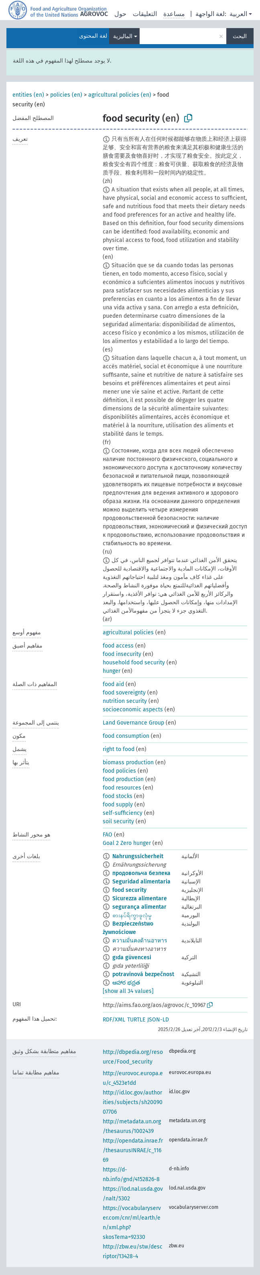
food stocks (117, 796)
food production (123, 779)
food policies (119, 770)
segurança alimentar (139, 906)
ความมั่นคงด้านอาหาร (139, 940)
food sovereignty (124, 692)
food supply (118, 804)
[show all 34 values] (128, 991)
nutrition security (125, 701)
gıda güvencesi (131, 957)
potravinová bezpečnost (143, 974)
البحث (240, 36)
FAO (107, 834)
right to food (118, 749)
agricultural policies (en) (119, 94)
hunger (111, 671)
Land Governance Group (133, 722)
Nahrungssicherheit (137, 856)
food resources (122, 787)
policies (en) (66, 94)
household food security (134, 662)
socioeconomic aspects (133, 709)
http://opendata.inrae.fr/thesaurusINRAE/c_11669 (133, 1150)
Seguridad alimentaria (141, 881)
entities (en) (28, 94)
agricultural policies (128, 632)
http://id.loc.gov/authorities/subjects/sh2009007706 (132, 1102)
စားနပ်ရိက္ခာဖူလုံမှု (132, 915)
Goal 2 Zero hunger (127, 843)
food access (118, 645)
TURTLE (136, 1019)
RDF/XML (114, 1019)
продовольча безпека (141, 873)
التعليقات (145, 14)
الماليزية (122, 36)
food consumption (126, 736)
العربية (238, 14)
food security (129, 890)
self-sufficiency (122, 813)
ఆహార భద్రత (126, 982)
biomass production (128, 762)
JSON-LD (158, 1019)
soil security (118, 821)
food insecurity (122, 654)
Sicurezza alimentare (139, 898)
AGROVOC (94, 14)
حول (120, 14)
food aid (113, 684)
